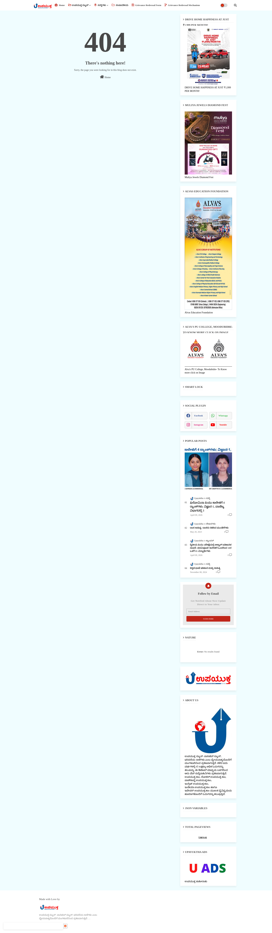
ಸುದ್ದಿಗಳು (100, 5)
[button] (235, 5)
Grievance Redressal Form (146, 5)
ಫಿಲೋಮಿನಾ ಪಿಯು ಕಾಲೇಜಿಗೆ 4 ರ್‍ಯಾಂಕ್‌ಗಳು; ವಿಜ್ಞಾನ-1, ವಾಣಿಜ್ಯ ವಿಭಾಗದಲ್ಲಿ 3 (207, 506)
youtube (223, 425)
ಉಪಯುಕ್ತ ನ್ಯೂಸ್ (78, 5)
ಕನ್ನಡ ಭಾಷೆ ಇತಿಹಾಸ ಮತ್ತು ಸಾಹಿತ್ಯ (205, 568)
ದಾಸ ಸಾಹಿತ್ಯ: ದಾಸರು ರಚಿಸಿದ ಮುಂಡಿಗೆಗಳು (209, 527)
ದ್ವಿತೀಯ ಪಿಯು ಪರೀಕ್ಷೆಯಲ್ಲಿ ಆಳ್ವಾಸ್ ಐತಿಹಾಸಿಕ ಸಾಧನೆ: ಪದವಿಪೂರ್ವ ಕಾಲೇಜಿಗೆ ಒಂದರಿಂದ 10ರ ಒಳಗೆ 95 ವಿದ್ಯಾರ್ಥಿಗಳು (210, 547)
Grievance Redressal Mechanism (182, 5)
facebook (198, 415)
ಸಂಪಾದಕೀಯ (120, 5)
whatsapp (223, 415)
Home (60, 5)
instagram (198, 425)
